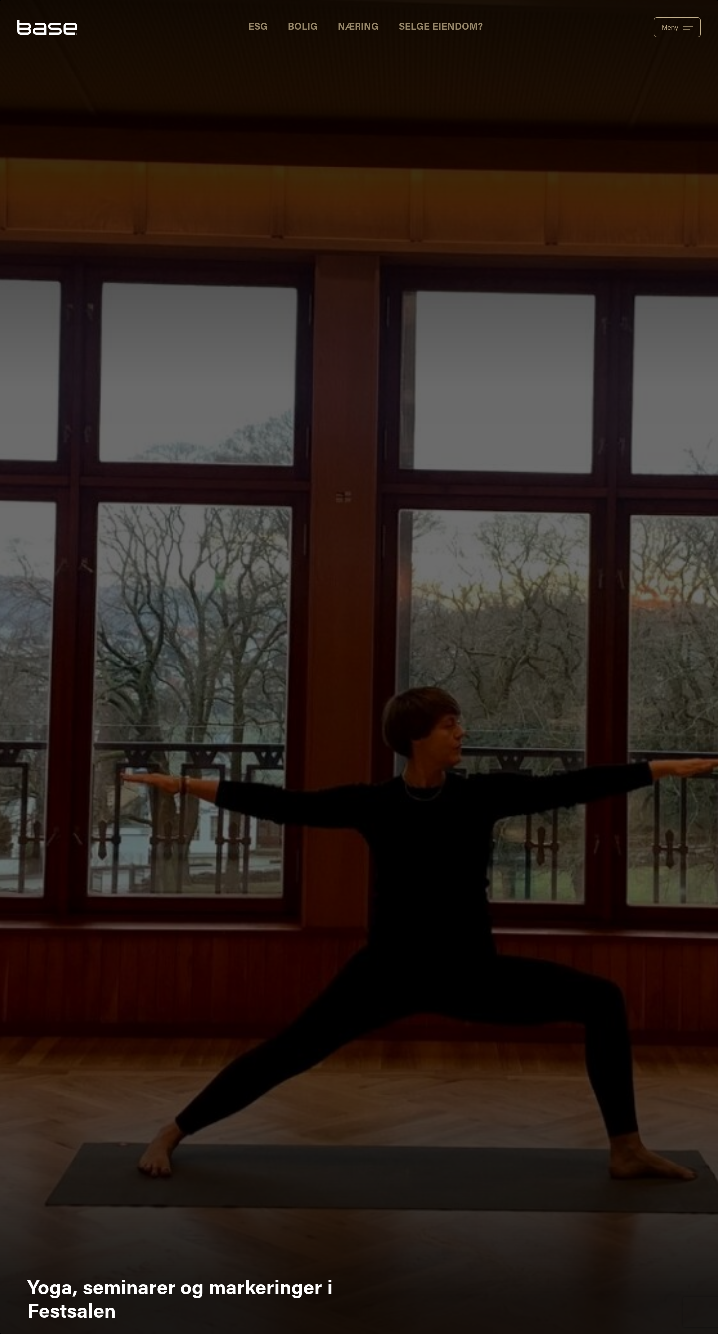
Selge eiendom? (441, 27)
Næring (358, 27)
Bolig (303, 27)
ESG (258, 27)
